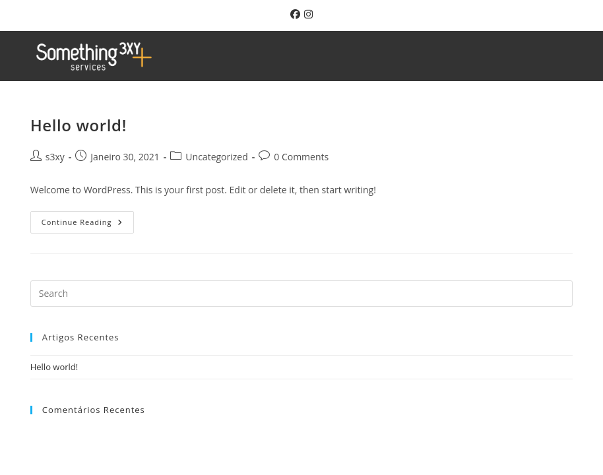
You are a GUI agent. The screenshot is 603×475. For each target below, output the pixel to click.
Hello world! (78, 125)
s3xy (55, 156)
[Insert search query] (301, 293)
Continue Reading (88, 219)
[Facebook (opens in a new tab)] (293, 14)
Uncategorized (216, 156)
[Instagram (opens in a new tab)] (306, 14)
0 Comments (301, 156)
